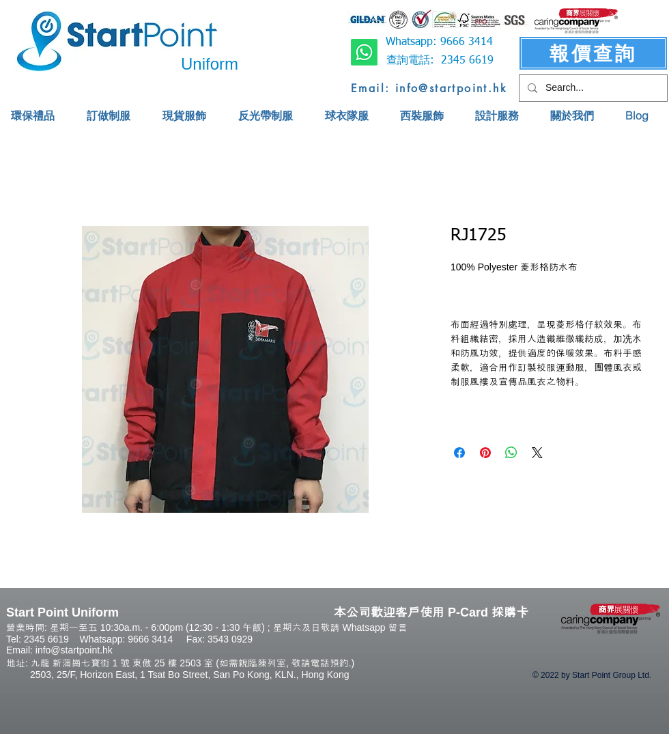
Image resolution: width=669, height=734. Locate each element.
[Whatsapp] (364, 52)
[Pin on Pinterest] (485, 452)
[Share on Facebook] (459, 452)
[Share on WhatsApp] (511, 452)
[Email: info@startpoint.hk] (429, 88)
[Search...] (591, 88)
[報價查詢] (593, 53)
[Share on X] (537, 452)
